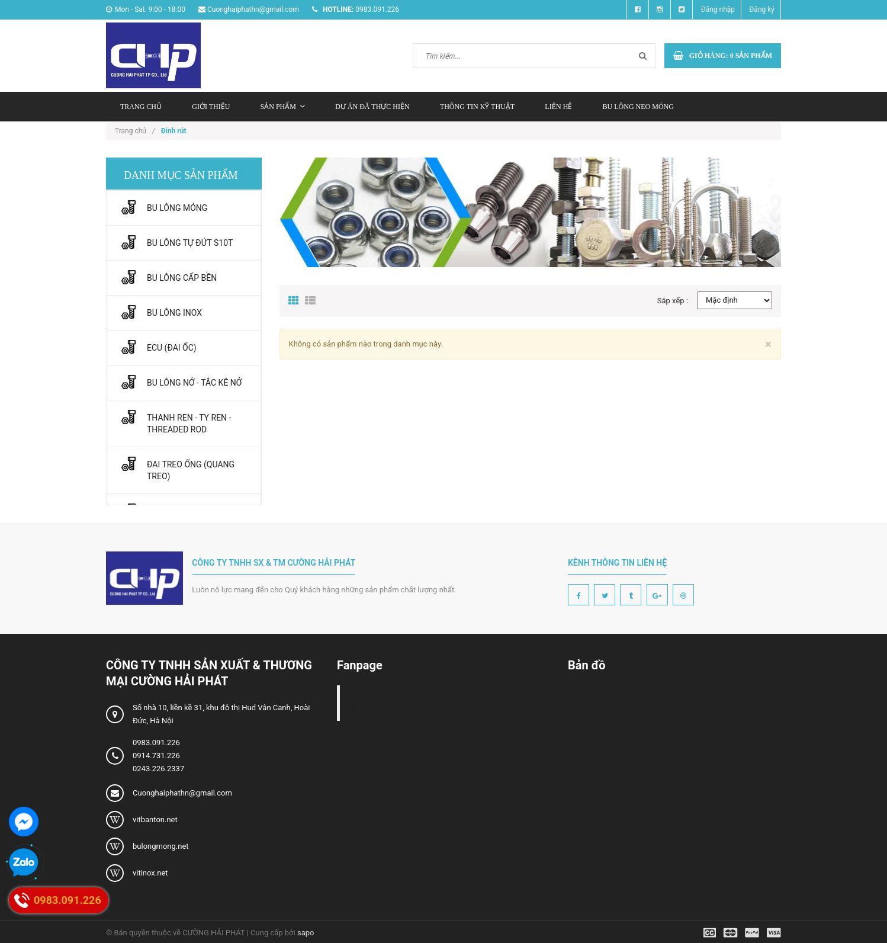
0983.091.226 (156, 742)
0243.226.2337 (158, 768)
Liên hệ (558, 106)
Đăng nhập (718, 9)
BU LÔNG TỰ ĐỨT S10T (190, 243)
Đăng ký (761, 9)
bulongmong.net (161, 846)
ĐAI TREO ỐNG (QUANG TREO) (190, 470)
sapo (305, 932)
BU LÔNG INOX (174, 312)
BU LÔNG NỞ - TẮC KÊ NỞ (194, 382)
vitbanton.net (155, 819)
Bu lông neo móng (638, 106)
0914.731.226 (156, 755)
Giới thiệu (211, 106)
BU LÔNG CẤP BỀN (182, 278)
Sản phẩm (283, 106)
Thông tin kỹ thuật (477, 106)
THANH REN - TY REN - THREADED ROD (189, 423)
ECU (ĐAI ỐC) (172, 347)
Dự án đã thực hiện (372, 106)
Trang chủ (141, 106)
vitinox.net (150, 872)
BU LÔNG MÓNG (177, 208)
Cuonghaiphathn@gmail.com (182, 792)
